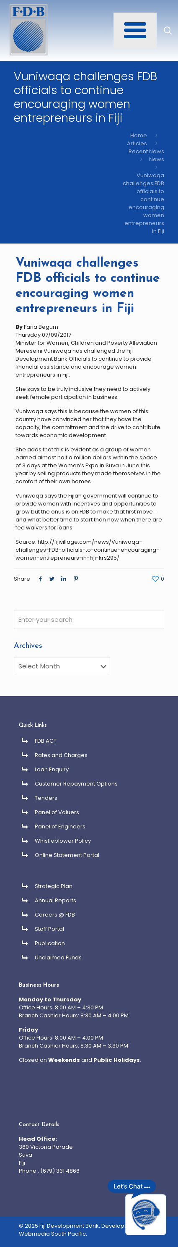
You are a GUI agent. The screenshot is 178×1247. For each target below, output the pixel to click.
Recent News (146, 151)
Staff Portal (49, 929)
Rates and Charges (61, 755)
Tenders (46, 798)
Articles (137, 143)
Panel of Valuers (57, 812)
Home (138, 135)
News (156, 159)
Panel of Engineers (60, 826)
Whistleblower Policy (63, 841)
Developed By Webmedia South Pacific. (79, 1230)
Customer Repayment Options (76, 784)
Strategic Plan (53, 886)
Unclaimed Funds (58, 957)
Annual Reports (55, 900)
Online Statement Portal (67, 855)
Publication (50, 943)
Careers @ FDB (55, 915)
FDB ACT (46, 741)
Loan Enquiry (52, 769)
